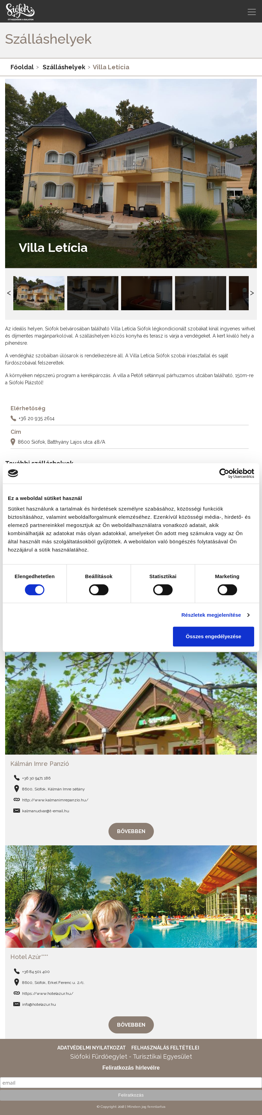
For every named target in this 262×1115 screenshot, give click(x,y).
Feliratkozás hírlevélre (131, 1068)
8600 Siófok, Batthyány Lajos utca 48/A (61, 441)
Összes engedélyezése (214, 636)
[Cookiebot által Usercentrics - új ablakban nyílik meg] (224, 473)
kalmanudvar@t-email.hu (45, 811)
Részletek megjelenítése (211, 615)
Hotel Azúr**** (29, 956)
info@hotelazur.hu (39, 1004)
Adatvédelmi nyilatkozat (91, 1047)
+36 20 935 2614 (37, 418)
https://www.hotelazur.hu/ (47, 993)
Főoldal (22, 67)
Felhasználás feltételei (165, 1047)
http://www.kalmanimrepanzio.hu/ (55, 800)
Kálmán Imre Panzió (39, 763)
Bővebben (131, 831)
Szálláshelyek (64, 67)
